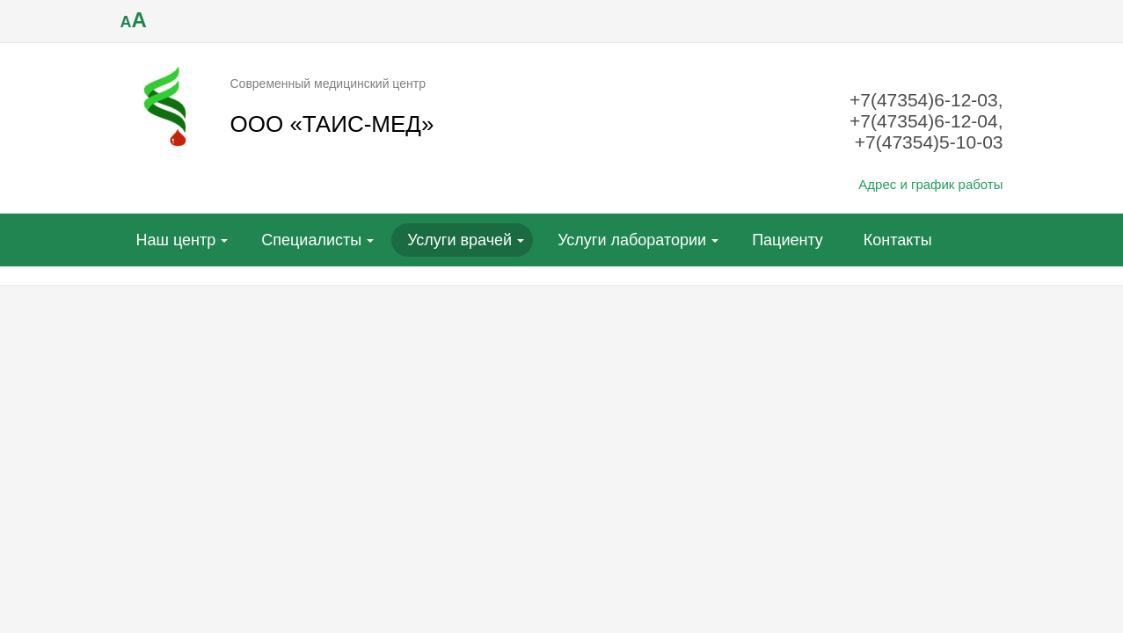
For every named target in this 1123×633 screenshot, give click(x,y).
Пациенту (787, 240)
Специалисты (311, 240)
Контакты (898, 240)
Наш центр (176, 240)
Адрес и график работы (930, 184)
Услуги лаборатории (632, 240)
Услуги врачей (459, 240)
